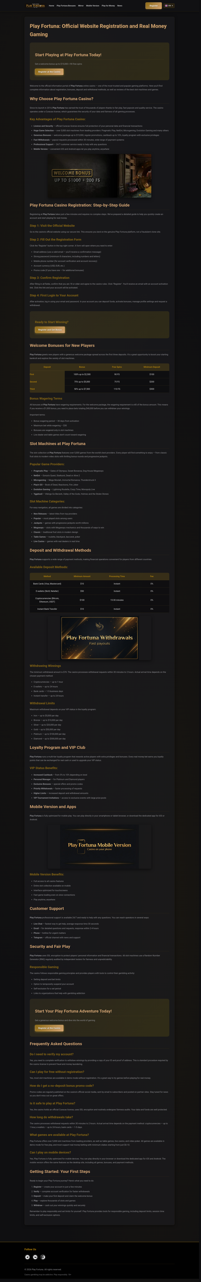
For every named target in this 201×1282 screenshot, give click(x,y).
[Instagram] (43, 1260)
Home (51, 6)
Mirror (81, 6)
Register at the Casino (52, 72)
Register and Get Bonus (52, 331)
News (119, 6)
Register (154, 6)
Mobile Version (92, 6)
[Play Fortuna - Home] (35, 5)
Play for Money (108, 6)
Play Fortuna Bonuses (66, 6)
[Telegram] (27, 1260)
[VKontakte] (35, 1260)
